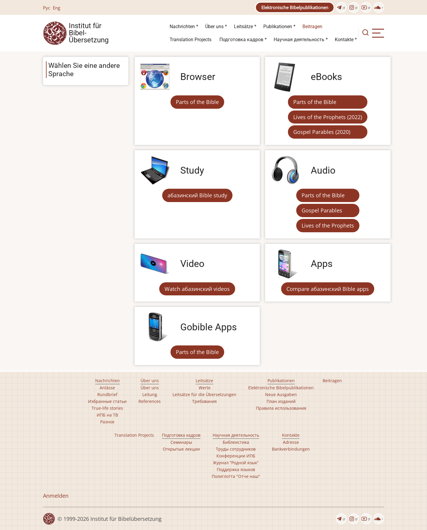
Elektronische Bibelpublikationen (294, 7)
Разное (107, 422)
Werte (205, 387)
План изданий (281, 401)
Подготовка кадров (241, 39)
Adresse (291, 442)
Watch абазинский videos (197, 288)
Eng (56, 8)
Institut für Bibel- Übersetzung (89, 33)
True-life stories (107, 408)
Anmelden (55, 495)
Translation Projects (190, 39)
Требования (204, 401)
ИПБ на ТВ (107, 415)
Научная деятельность (299, 39)
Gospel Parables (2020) (321, 131)
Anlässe (107, 387)
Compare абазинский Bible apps (327, 288)
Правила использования (281, 408)
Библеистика (236, 442)
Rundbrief (107, 394)
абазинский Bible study (197, 195)
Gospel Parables (322, 210)
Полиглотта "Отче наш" (236, 476)
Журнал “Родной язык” (236, 462)
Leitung (149, 394)
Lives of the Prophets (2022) (327, 117)
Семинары (181, 442)
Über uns (214, 26)
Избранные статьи (107, 401)
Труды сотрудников (236, 449)
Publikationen (277, 26)
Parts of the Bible (197, 101)
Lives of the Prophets (328, 225)
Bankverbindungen (291, 449)
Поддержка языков (236, 469)
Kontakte (344, 39)
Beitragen (312, 26)
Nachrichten (182, 26)
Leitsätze (243, 26)
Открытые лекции (181, 449)
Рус (46, 8)
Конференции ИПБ (235, 456)
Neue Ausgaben (281, 394)
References (149, 401)
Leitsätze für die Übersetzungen (204, 394)
